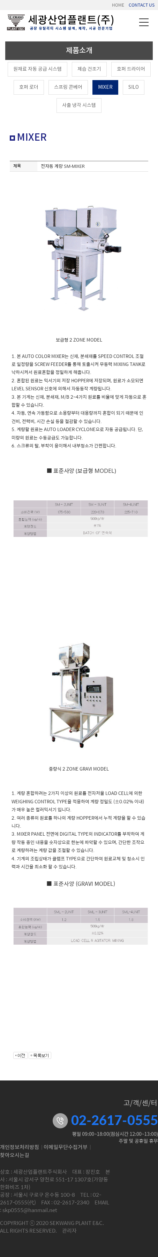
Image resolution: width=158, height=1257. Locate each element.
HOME (118, 5)
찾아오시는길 (14, 1155)
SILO (133, 87)
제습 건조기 (89, 69)
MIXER (105, 87)
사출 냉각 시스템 (79, 105)
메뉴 (144, 22)
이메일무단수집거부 (66, 1147)
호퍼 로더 (28, 87)
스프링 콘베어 (68, 87)
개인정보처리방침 (19, 1147)
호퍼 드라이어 (131, 69)
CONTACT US (142, 5)
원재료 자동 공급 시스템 (37, 69)
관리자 (69, 1230)
